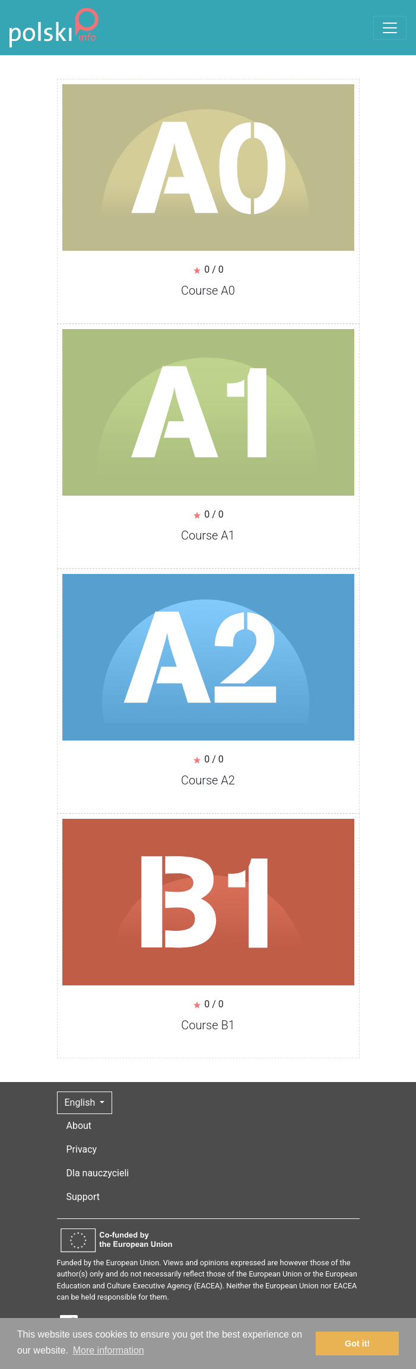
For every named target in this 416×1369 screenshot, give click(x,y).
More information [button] (108, 1350)
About (79, 1125)
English (81, 1102)
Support (83, 1196)
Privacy (81, 1149)
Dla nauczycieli (97, 1173)
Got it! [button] (357, 1343)
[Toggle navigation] (390, 28)
